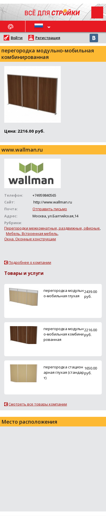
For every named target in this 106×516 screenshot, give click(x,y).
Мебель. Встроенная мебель (32, 233)
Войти (17, 37)
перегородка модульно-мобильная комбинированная (64, 334)
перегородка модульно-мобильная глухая (64, 293)
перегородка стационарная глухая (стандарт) (64, 372)
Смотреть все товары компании (37, 404)
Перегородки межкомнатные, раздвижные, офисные (52, 228)
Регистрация (47, 37)
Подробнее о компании (29, 262)
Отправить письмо (50, 208)
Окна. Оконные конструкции (30, 238)
